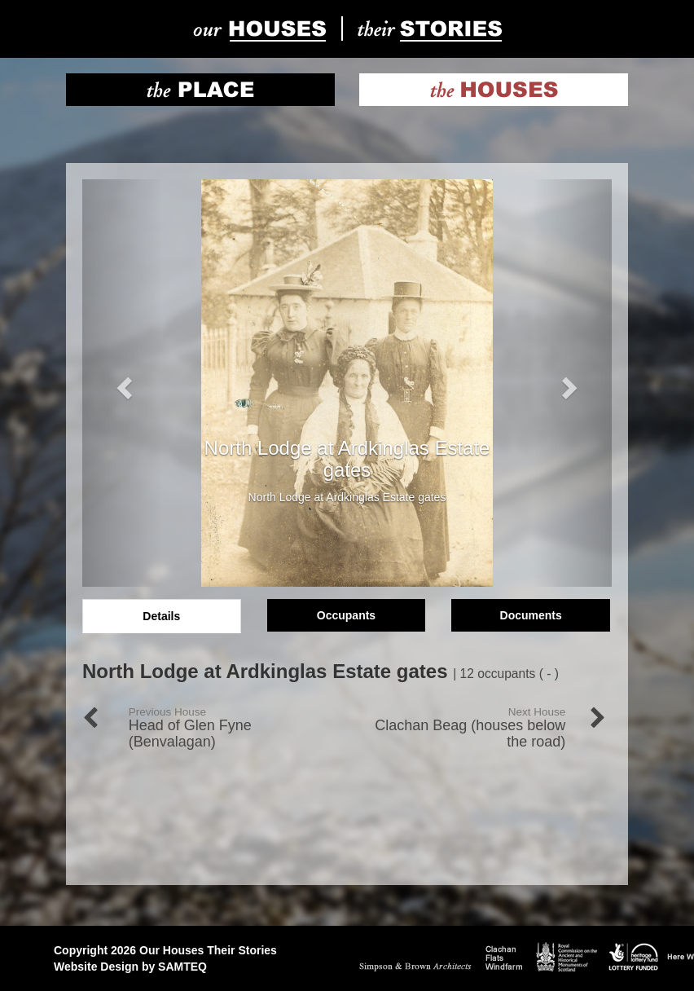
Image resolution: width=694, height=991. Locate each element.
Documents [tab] (531, 615)
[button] (122, 383)
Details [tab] (161, 616)
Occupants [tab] (346, 615)
